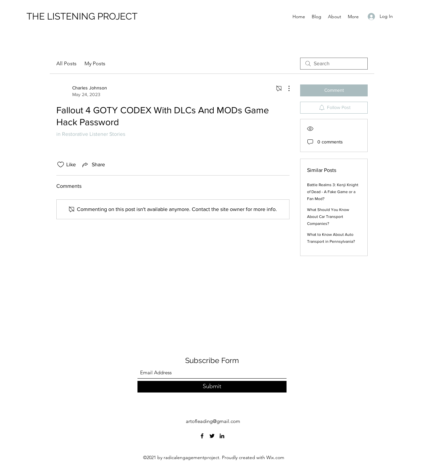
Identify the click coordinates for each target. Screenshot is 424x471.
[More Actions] (286, 88)
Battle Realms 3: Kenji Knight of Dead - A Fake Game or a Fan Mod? (332, 192)
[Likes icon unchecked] (60, 165)
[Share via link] (93, 165)
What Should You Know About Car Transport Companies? (328, 216)
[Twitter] (212, 436)
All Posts (66, 63)
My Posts (94, 63)
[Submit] (212, 386)
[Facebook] (202, 436)
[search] (334, 64)
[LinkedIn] (222, 436)
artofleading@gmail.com (213, 421)
